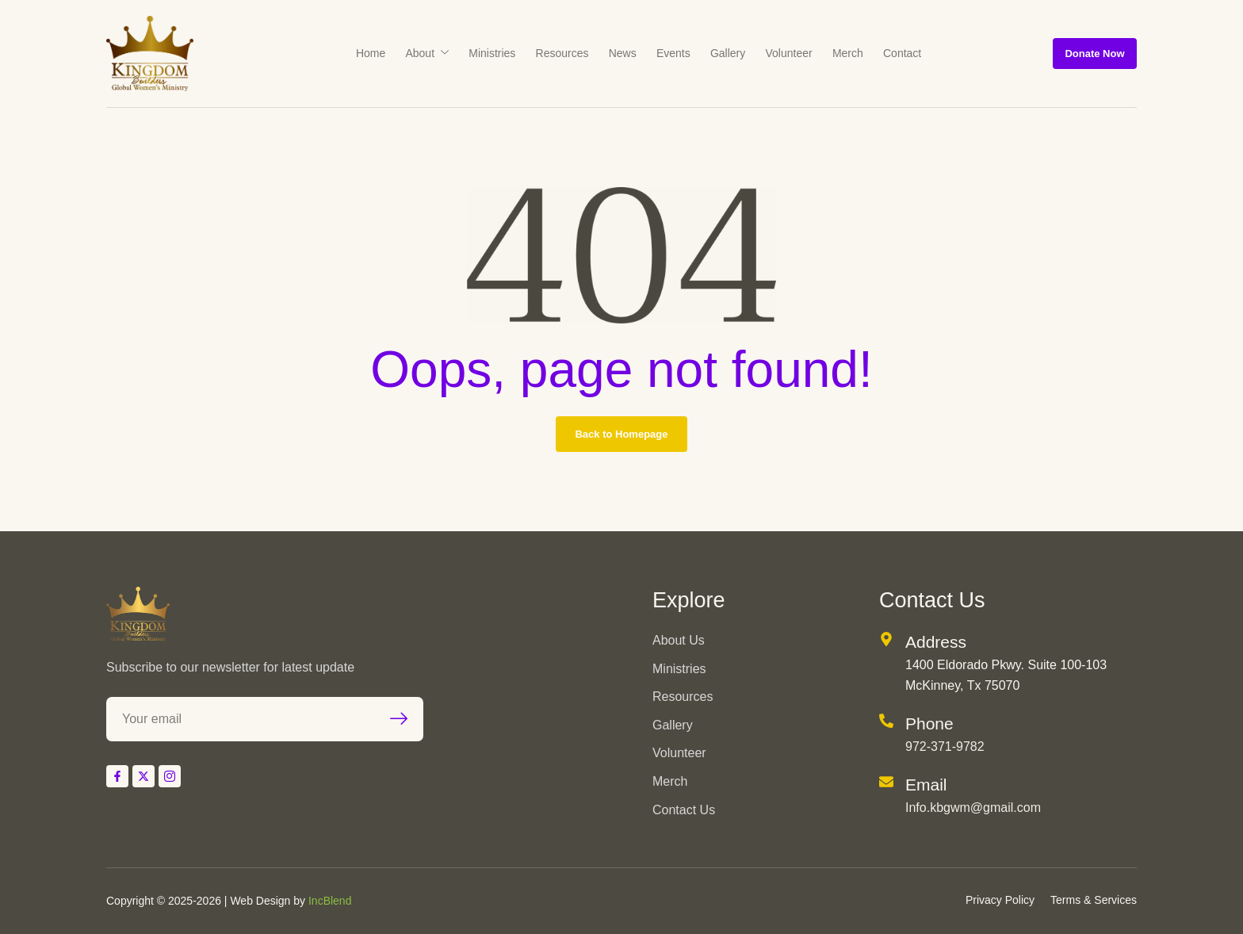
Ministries (501, 53)
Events (670, 53)
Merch (832, 53)
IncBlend (329, 900)
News (623, 53)
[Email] (886, 782)
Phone (929, 723)
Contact (882, 53)
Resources (567, 53)
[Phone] (886, 721)
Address (935, 642)
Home (388, 53)
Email (926, 784)
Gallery (720, 53)
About (440, 53)
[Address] (886, 639)
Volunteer (777, 53)
